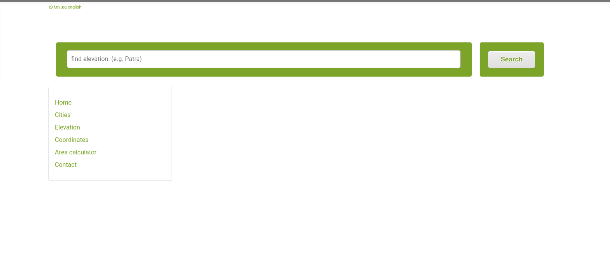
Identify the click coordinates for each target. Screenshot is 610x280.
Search (512, 59)
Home (63, 102)
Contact (66, 164)
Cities (62, 115)
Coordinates (71, 140)
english (74, 7)
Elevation (67, 127)
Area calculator (75, 152)
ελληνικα (58, 7)
